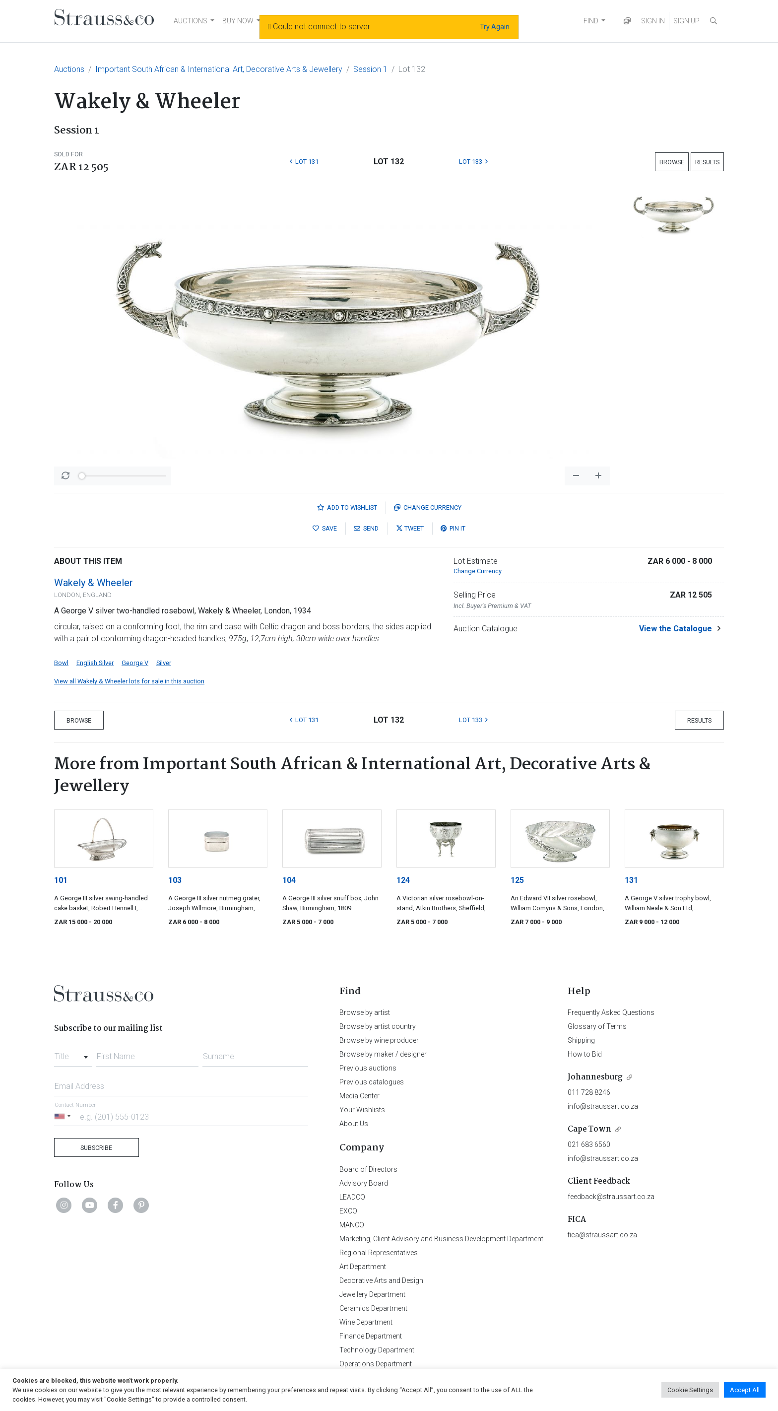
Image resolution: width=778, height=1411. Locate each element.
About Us (353, 1124)
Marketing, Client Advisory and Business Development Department (441, 1239)
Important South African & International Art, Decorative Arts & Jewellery (218, 69)
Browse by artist (364, 1012)
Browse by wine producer (379, 1040)
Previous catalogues (371, 1082)
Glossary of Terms (597, 1026)
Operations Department (375, 1364)
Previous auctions (367, 1068)
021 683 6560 (589, 1144)
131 (631, 880)
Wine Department (365, 1322)
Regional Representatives (378, 1253)
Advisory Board (363, 1183)
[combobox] (73, 1054)
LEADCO (352, 1197)
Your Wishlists (362, 1110)
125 (517, 880)
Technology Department (376, 1350)
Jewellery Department (372, 1294)
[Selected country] (64, 1116)
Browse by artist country (377, 1026)
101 (60, 880)
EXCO (348, 1211)
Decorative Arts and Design (381, 1280)
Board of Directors (368, 1169)
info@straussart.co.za (603, 1106)
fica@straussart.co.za (602, 1235)
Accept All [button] (745, 1390)
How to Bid (585, 1054)
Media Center (359, 1096)
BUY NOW (238, 21)
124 (403, 880)
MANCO (351, 1225)
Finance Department (370, 1336)
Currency (427, 507)
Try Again (495, 27)
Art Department (362, 1267)
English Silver (95, 663)
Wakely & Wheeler (93, 583)
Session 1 (370, 69)
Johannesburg (595, 1077)
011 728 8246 (589, 1092)
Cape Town (589, 1129)
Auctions (69, 69)
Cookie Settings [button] (690, 1390)
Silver (163, 663)
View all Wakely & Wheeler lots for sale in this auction (129, 681)
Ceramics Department (373, 1308)
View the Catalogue (675, 628)
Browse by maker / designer (383, 1054)
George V (135, 663)
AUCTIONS (190, 21)
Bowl (61, 663)
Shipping (581, 1040)
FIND (591, 21)
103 (175, 880)
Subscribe (96, 1147)
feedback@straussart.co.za (611, 1197)
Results (707, 162)
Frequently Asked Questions (611, 1012)
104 (289, 880)
